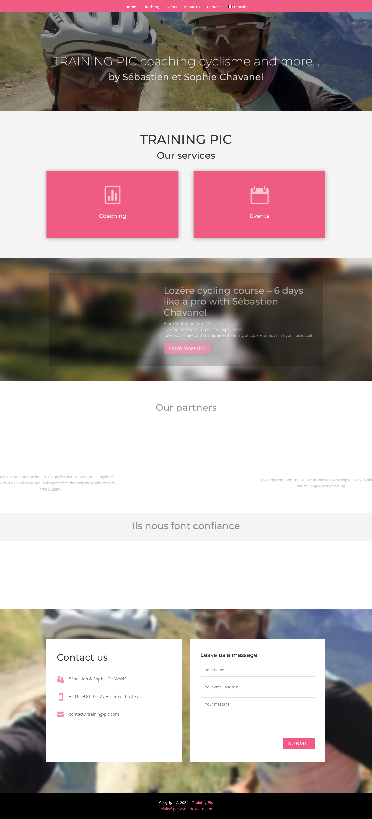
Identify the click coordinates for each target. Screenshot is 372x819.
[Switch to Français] (237, 8)
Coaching (151, 7)
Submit (299, 743)
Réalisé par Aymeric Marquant (186, 808)
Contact (214, 7)
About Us (192, 7)
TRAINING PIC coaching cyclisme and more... (186, 67)
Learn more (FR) (187, 352)
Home (130, 7)
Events (171, 7)
